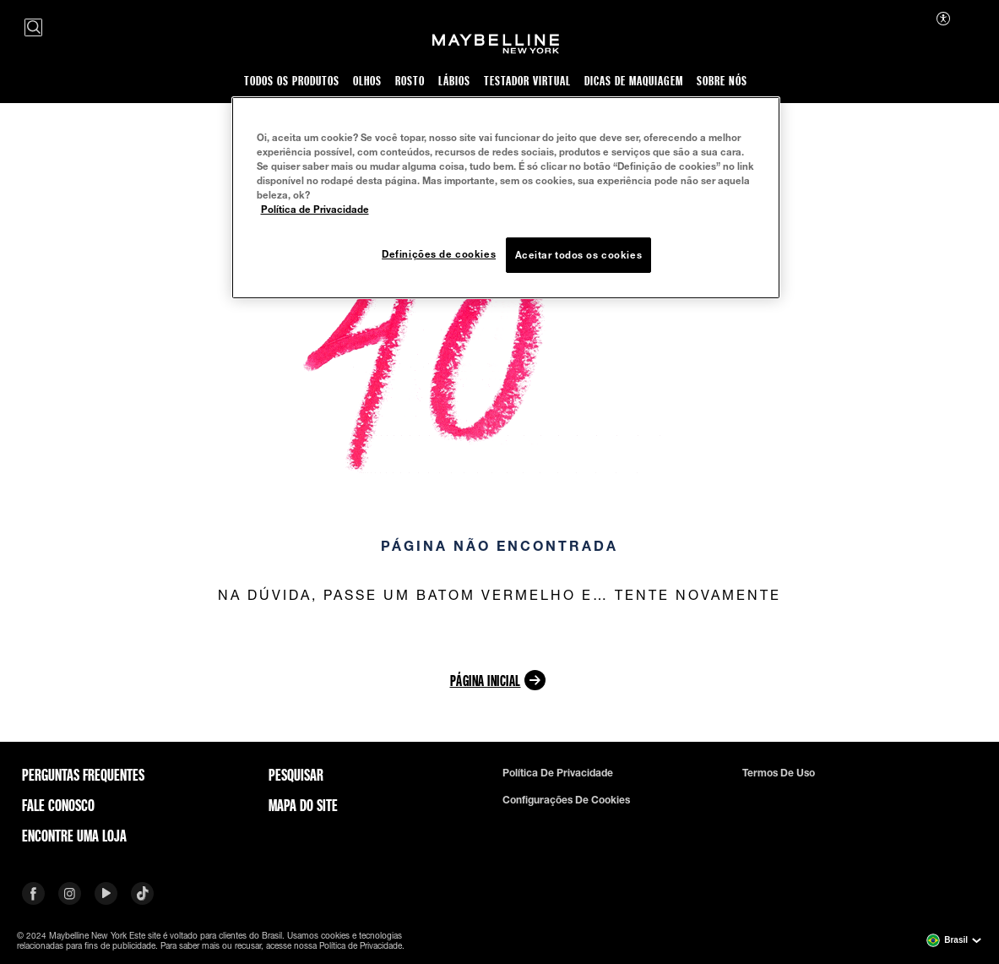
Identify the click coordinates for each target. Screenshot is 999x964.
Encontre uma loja (74, 835)
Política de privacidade (557, 773)
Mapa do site (303, 805)
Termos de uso (778, 773)
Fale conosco (58, 805)
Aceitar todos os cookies (579, 254)
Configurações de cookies (566, 800)
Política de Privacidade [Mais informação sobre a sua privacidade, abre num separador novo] (315, 209)
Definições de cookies (439, 253)
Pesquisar (296, 774)
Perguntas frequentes (83, 774)
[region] (505, 197)
